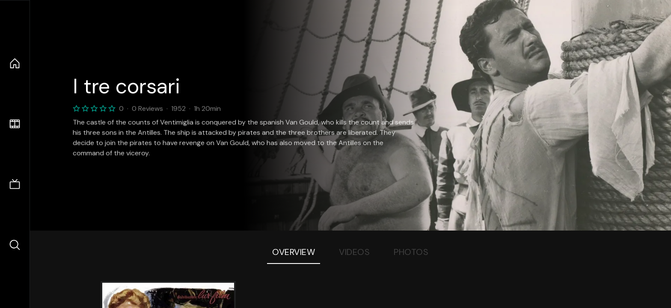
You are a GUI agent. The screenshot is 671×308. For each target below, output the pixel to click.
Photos (411, 252)
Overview (293, 252)
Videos (354, 252)
